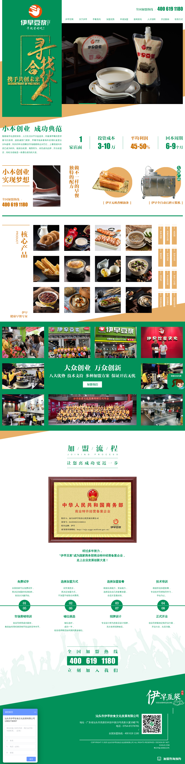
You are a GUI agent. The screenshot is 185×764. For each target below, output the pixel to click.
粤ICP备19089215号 (162, 748)
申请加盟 (124, 19)
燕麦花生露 (167, 236)
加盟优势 (110, 19)
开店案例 (165, 19)
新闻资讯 (138, 19)
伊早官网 (69, 19)
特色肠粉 (167, 301)
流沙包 (161, 278)
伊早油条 (167, 257)
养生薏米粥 (167, 280)
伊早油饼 (161, 235)
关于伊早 (83, 19)
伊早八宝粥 (174, 280)
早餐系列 (97, 19)
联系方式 (179, 19)
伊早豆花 (174, 257)
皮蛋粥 (174, 234)
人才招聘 (151, 19)
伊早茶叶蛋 (161, 302)
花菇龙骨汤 (174, 302)
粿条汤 (161, 256)
